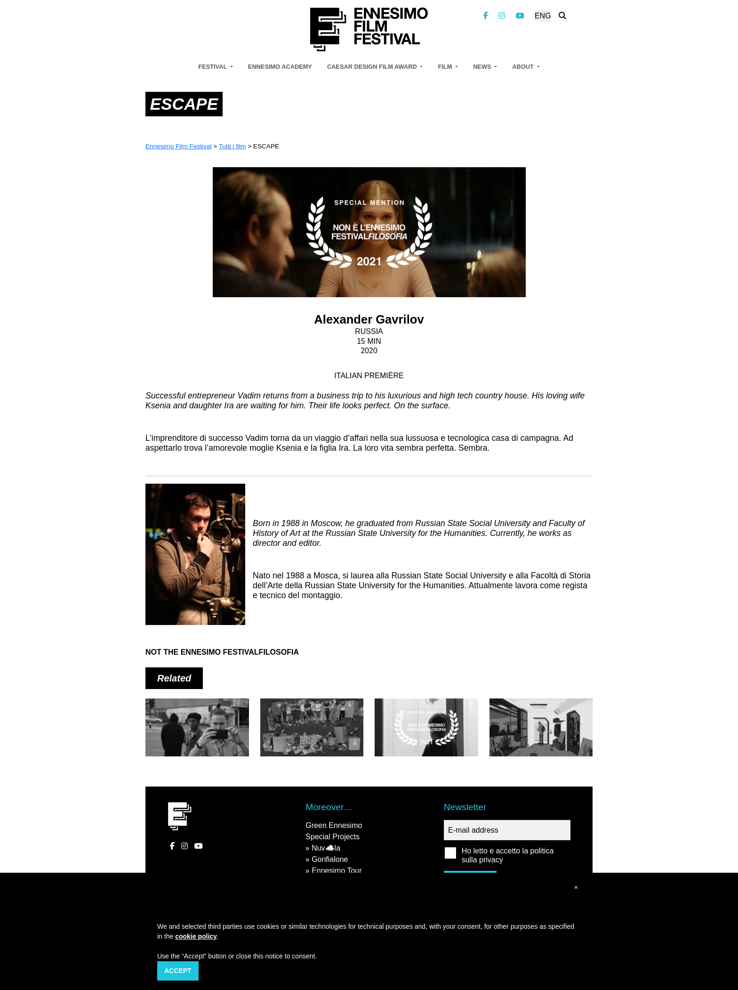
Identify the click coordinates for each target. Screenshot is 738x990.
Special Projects (332, 837)
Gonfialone (330, 859)
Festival (213, 66)
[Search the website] (562, 16)
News (483, 66)
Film (445, 66)
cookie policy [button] (196, 936)
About (523, 66)
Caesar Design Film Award (372, 66)
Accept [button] (178, 970)
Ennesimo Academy (280, 66)
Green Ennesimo (333, 825)
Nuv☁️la (326, 848)
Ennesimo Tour (336, 871)
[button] (576, 887)
